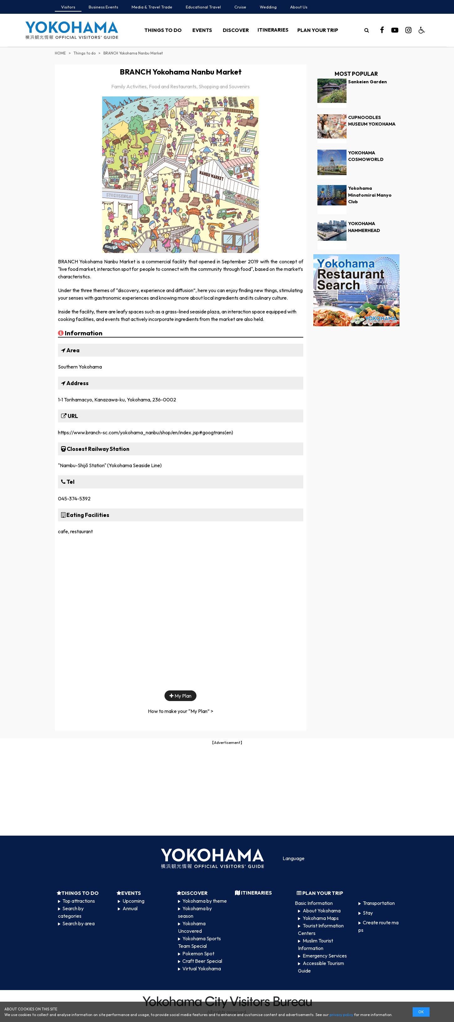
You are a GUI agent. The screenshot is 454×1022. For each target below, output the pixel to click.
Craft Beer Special (202, 961)
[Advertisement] (227, 790)
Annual (130, 908)
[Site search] (367, 30)
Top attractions (78, 901)
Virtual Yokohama (201, 968)
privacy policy (341, 1014)
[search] (367, 30)
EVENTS (202, 30)
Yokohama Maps (321, 918)
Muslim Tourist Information (315, 944)
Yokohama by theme (204, 901)
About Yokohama (322, 910)
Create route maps (378, 926)
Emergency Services (325, 955)
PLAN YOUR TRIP (317, 30)
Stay (368, 913)
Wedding (268, 6)
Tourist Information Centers (320, 929)
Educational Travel (203, 6)
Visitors (68, 6)
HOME (60, 53)
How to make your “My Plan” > (180, 711)
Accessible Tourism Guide (321, 967)
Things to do (85, 53)
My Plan (180, 696)
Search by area (78, 923)
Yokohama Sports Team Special (199, 942)
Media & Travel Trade (152, 6)
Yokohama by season (195, 912)
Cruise (240, 6)
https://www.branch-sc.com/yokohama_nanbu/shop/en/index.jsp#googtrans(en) (145, 432)
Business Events (103, 6)
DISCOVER (236, 30)
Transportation (379, 903)
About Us (298, 6)
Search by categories (71, 912)
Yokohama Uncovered (192, 927)
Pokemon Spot (198, 953)
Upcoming (133, 901)
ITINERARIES (273, 30)
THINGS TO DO (163, 30)
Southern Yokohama (80, 367)
